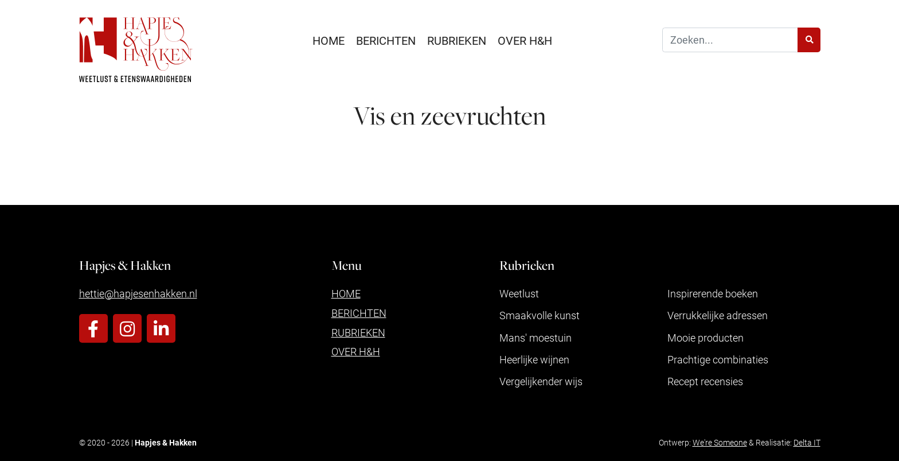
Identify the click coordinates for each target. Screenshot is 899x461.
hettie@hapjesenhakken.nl (138, 293)
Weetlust (519, 293)
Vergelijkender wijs (541, 381)
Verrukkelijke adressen (717, 315)
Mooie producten (705, 337)
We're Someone (720, 442)
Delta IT (807, 442)
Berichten (386, 40)
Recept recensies (705, 381)
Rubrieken (456, 40)
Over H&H (525, 40)
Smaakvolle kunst (539, 315)
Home (328, 40)
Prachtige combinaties (717, 359)
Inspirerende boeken (712, 293)
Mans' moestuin (535, 337)
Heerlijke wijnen (534, 359)
